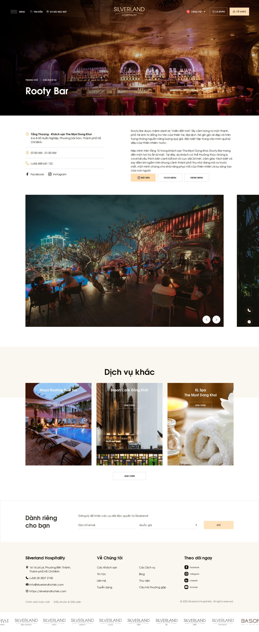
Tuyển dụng (104, 587)
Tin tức (101, 574)
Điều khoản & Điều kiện (67, 601)
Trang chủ (31, 80)
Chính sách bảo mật (37, 601)
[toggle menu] (18, 12)
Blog (142, 574)
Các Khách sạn (107, 567)
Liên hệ (101, 580)
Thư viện (144, 580)
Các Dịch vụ (49, 80)
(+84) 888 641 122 (42, 163)
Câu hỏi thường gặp (152, 587)
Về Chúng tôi (109, 557)
